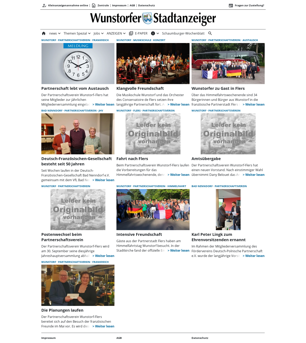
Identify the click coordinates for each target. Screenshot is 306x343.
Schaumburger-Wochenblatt (183, 33)
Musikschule (142, 40)
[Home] (44, 33)
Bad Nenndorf (52, 110)
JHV (101, 110)
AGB (132, 5)
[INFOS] (153, 33)
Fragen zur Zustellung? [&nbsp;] (246, 5)
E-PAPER (138, 33)
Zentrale (100, 5)
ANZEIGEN (114, 33)
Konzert (159, 40)
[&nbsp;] (209, 33)
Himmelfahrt (176, 186)
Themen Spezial (75, 33)
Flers (137, 110)
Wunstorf (49, 40)
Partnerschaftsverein (74, 40)
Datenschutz (146, 5)
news (53, 33)
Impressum (119, 5)
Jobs (97, 33)
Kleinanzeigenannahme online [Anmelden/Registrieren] (65, 5)
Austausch (250, 40)
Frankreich (100, 40)
